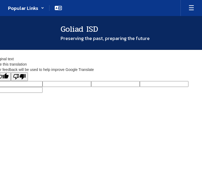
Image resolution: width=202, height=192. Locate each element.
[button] (26, 8)
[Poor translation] (19, 76)
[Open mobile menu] (191, 8)
